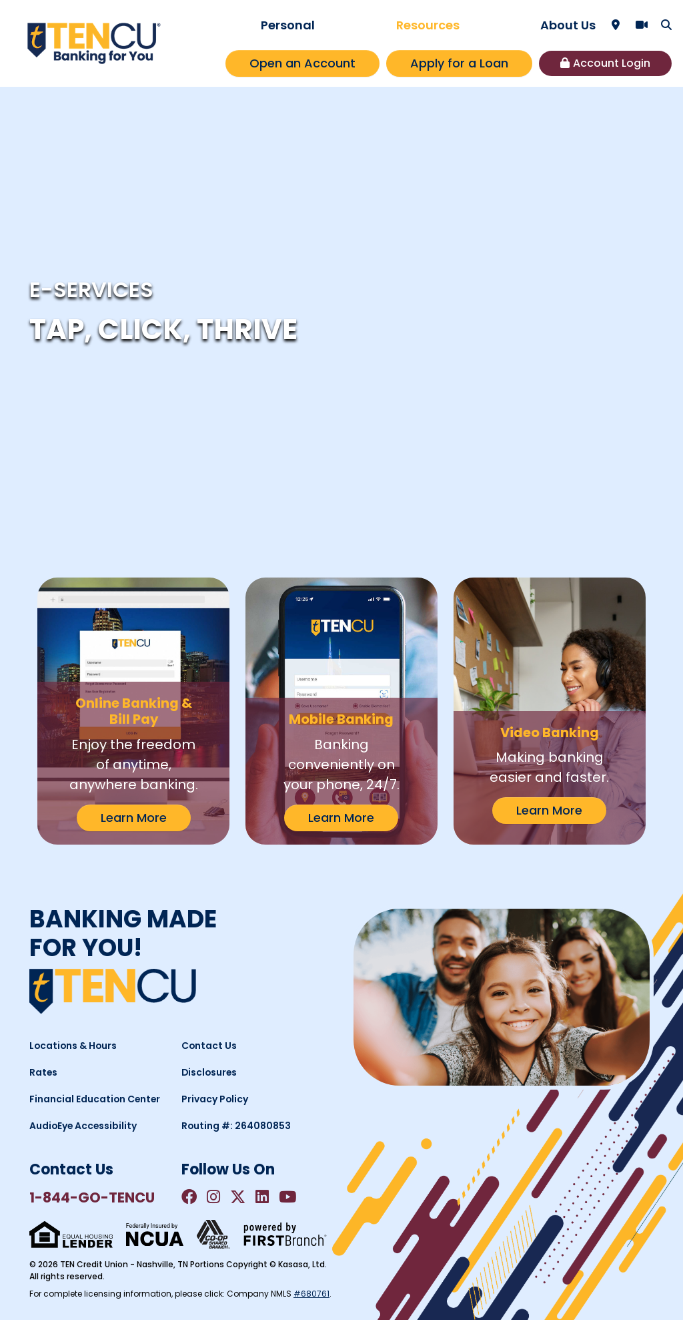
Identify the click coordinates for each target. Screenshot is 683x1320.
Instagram (214, 1197)
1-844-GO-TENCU (92, 1197)
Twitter (239, 1197)
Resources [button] (428, 25)
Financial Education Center (95, 1099)
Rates (43, 1072)
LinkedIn (264, 1197)
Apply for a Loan (459, 63)
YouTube (290, 1197)
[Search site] (666, 24)
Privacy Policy (215, 1099)
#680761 (311, 1293)
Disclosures (210, 1072)
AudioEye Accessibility (84, 1125)
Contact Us (209, 1045)
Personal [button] (288, 25)
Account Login (611, 63)
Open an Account (302, 63)
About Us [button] (568, 25)
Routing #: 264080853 (236, 1125)
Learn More (134, 817)
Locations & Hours (74, 1045)
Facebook (189, 1197)
